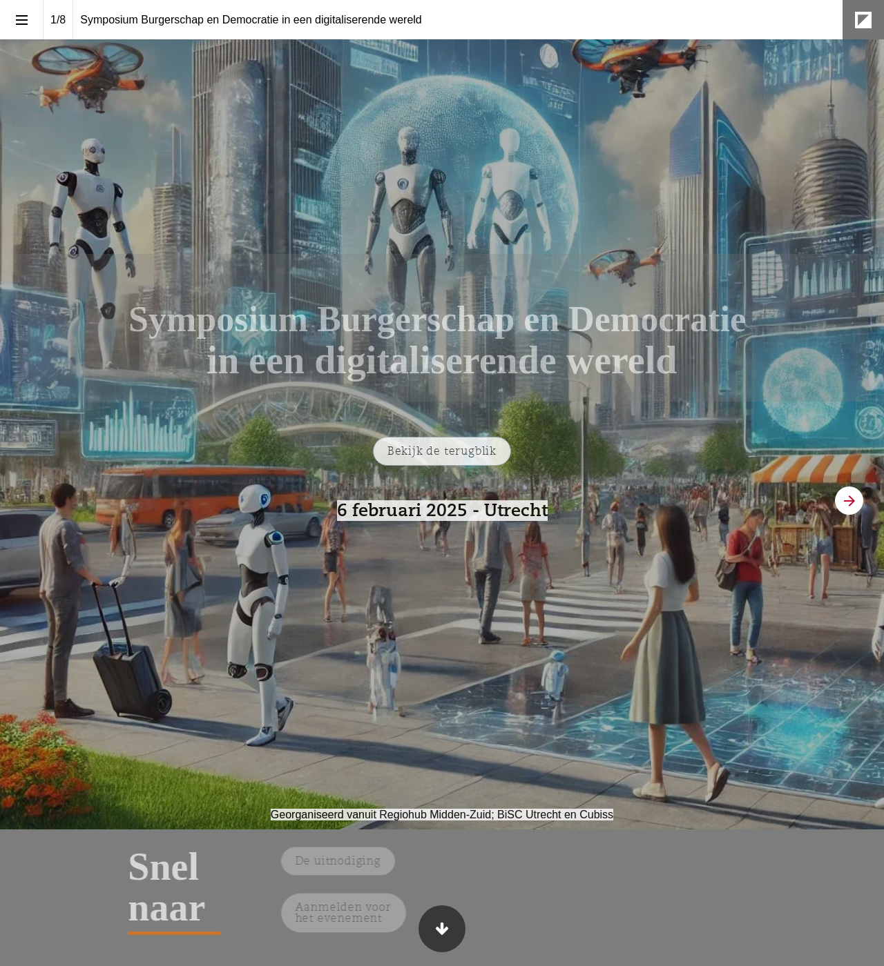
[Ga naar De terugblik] (442, 451)
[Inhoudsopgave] (21, 19)
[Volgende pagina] (849, 500)
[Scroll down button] (442, 928)
